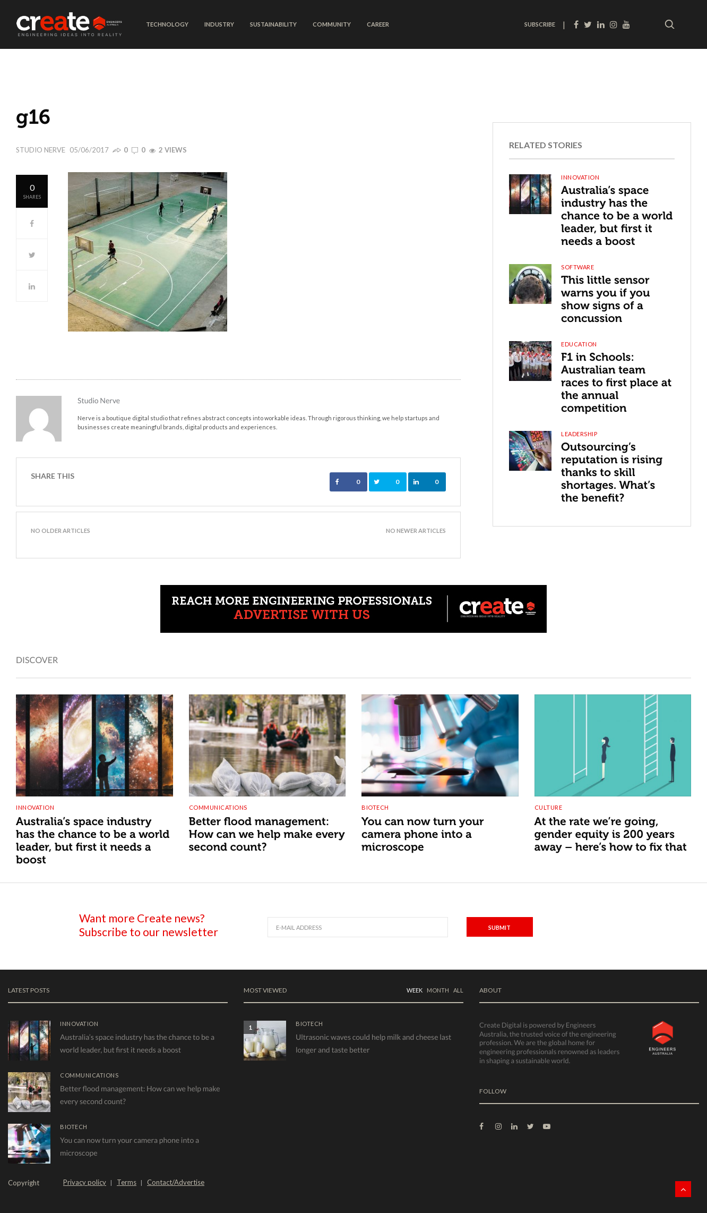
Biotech (375, 807)
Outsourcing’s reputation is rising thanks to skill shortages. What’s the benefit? (611, 472)
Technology (167, 24)
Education (579, 344)
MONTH (438, 990)
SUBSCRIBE (539, 24)
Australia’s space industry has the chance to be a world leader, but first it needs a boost (616, 216)
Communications (218, 807)
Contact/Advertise (175, 1182)
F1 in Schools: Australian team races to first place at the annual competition (616, 383)
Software (577, 267)
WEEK (415, 990)
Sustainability (273, 24)
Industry (219, 24)
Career (378, 24)
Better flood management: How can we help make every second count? (267, 834)
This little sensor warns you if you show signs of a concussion (605, 299)
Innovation (580, 177)
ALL (458, 990)
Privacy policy (84, 1182)
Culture (548, 807)
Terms (126, 1182)
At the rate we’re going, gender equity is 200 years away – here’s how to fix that (610, 834)
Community (332, 24)
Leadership (579, 434)
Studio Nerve (40, 150)
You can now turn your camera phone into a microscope (422, 834)
